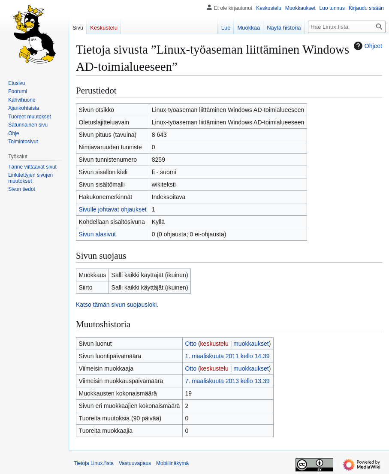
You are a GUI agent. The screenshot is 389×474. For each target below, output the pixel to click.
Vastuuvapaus (135, 463)
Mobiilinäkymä (172, 463)
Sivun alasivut (97, 234)
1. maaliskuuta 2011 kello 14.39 (227, 356)
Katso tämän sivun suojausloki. (117, 304)
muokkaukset (250, 343)
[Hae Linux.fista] (347, 27)
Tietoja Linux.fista (94, 463)
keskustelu (214, 343)
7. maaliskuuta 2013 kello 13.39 (227, 380)
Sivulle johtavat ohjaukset (113, 209)
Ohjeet (367, 46)
